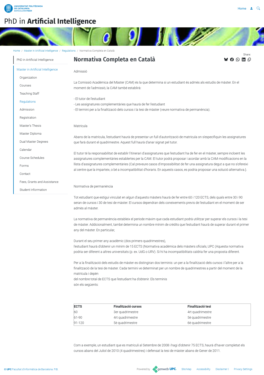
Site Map (186, 369)
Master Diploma (30, 133)
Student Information (33, 190)
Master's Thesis (30, 125)
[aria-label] (258, 8)
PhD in (50, 21)
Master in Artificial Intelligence (41, 50)
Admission (27, 109)
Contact (25, 174)
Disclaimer (221, 369)
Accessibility (203, 369)
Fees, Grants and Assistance (39, 182)
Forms (24, 165)
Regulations (69, 50)
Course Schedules (32, 158)
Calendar (26, 150)
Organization (28, 77)
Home (242, 8)
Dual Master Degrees (34, 141)
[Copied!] (249, 59)
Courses (25, 85)
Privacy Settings (243, 369)
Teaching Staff (29, 93)
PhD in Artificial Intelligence (35, 60)
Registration (28, 117)
